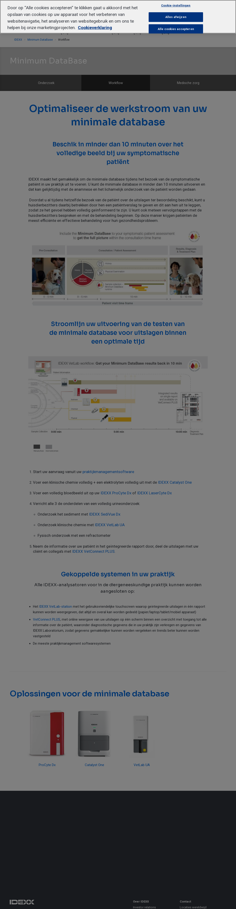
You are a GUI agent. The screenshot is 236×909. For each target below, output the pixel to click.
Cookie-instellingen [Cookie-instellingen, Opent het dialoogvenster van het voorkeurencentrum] (175, 5)
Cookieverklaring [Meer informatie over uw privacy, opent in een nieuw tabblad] (95, 27)
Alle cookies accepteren (176, 29)
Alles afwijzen (175, 17)
